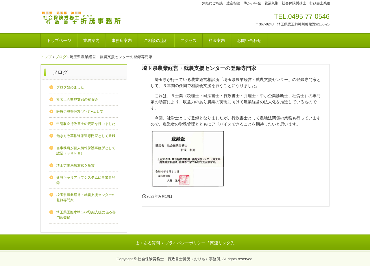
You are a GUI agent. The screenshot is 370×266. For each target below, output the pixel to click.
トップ (46, 57)
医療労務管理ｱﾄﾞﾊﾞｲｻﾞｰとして (79, 112)
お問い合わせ (249, 40)
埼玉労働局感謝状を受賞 (75, 165)
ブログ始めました (70, 87)
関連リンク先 (222, 243)
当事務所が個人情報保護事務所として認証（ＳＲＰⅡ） (85, 150)
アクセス (188, 40)
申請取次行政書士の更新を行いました (85, 124)
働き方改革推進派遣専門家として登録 (85, 136)
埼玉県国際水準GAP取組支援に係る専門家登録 (86, 214)
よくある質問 (148, 243)
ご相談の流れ (156, 40)
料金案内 (217, 40)
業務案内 (91, 40)
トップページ (59, 40)
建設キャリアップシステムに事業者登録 (85, 180)
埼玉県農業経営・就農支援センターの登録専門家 (85, 197)
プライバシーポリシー (185, 243)
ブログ (60, 57)
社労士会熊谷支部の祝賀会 (77, 99)
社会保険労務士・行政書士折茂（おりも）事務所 (83, 19)
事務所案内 (122, 40)
